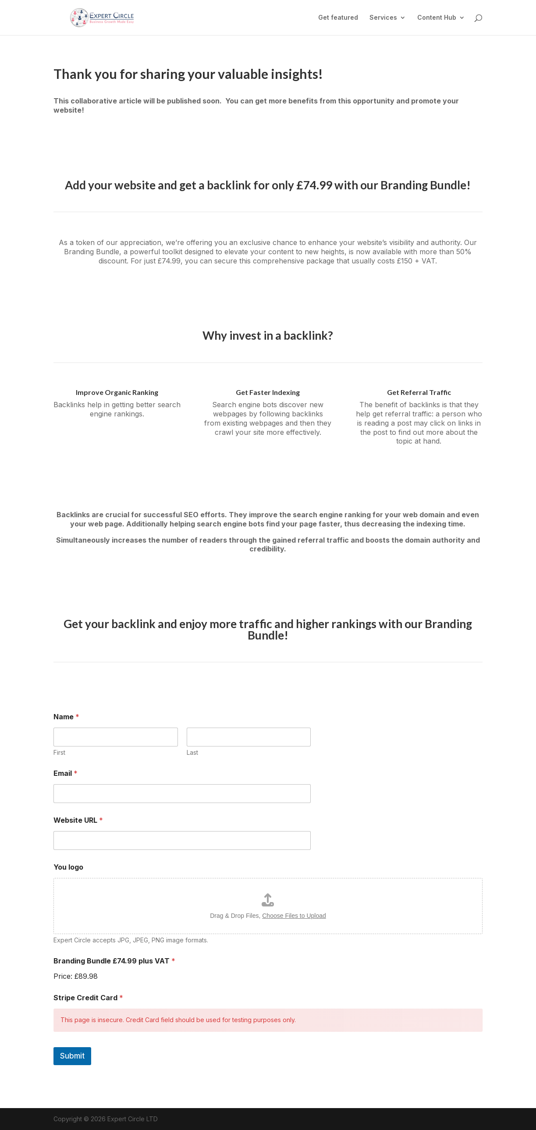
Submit (72, 1056)
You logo (68, 867)
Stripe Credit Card (88, 998)
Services (383, 17)
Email (65, 773)
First (59, 752)
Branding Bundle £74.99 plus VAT (114, 961)
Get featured (338, 17)
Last (192, 752)
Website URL (78, 820)
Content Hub (436, 17)
